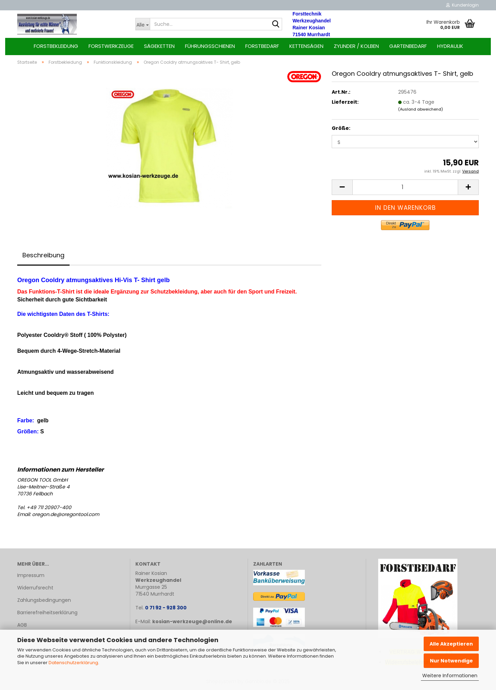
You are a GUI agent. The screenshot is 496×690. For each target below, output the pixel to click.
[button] (342, 187)
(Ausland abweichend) (420, 109)
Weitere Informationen (449, 675)
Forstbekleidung (56, 46)
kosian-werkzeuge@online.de (192, 621)
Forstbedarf (262, 46)
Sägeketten (159, 46)
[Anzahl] (405, 187)
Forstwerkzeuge (111, 46)
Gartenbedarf (408, 46)
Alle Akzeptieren (451, 643)
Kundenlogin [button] (462, 5)
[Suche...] (142, 24)
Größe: (341, 128)
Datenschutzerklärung (73, 662)
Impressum (30, 575)
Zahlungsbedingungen (44, 600)
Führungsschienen (210, 46)
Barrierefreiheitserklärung (47, 612)
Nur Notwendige (451, 660)
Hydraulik (450, 46)
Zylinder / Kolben (356, 46)
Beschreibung (43, 255)
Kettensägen (306, 46)
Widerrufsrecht (35, 587)
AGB (22, 624)
